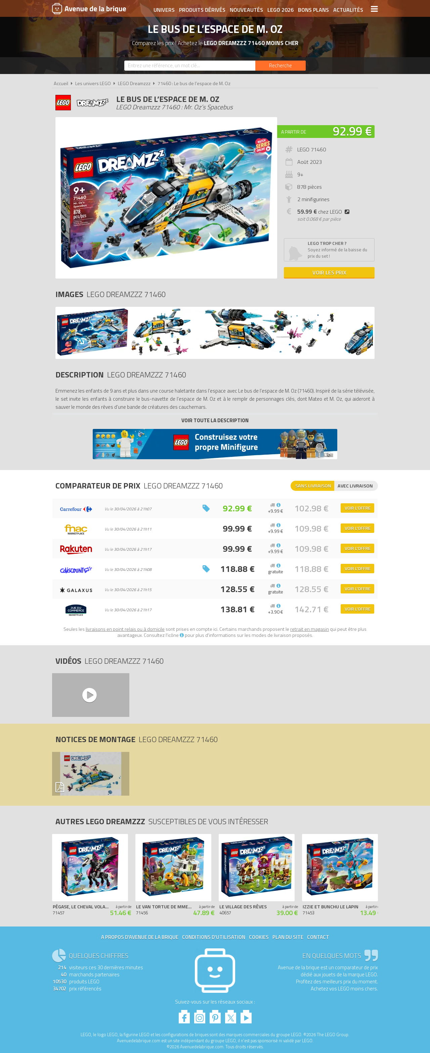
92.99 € (352, 131)
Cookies (259, 937)
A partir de (293, 131)
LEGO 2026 (280, 9)
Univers (163, 9)
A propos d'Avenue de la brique (139, 937)
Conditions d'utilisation (213, 937)
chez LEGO (324, 212)
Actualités (348, 9)
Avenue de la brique (89, 8)
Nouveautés (246, 9)
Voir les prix (329, 272)
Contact (318, 937)
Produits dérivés (202, 9)
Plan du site (287, 937)
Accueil (61, 83)
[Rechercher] (280, 66)
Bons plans (313, 9)
